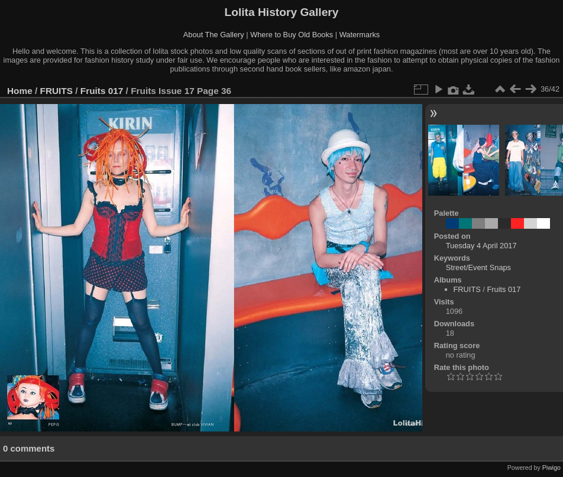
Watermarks (359, 34)
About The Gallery (213, 34)
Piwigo (551, 467)
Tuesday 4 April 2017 (481, 245)
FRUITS (56, 91)
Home (20, 91)
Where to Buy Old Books (291, 34)
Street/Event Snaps (478, 267)
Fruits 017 (102, 91)
